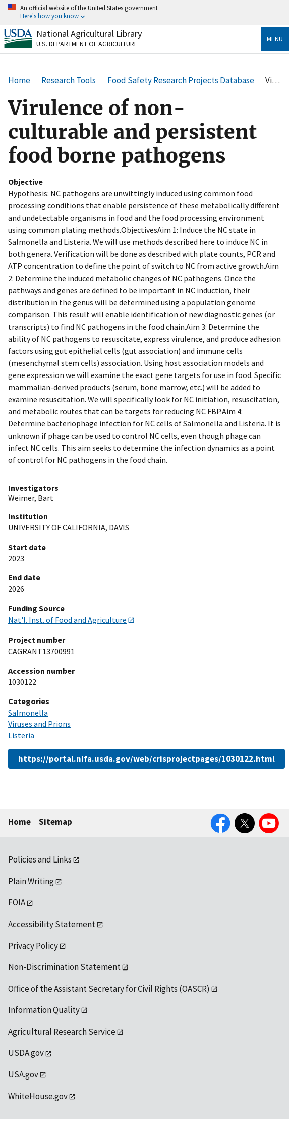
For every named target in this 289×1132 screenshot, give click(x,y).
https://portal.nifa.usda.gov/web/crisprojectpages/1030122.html (146, 758)
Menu (275, 38)
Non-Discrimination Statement (64, 967)
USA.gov (23, 1074)
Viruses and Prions (39, 724)
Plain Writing (31, 881)
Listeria (21, 735)
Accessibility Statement (51, 924)
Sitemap (55, 821)
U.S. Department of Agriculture (87, 43)
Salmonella (28, 713)
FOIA (16, 902)
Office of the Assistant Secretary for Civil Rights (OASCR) (109, 988)
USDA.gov (26, 1052)
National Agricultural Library (89, 33)
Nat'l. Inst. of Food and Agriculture (67, 620)
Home (19, 821)
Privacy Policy (33, 945)
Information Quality (44, 1009)
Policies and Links (40, 859)
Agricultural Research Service (61, 1031)
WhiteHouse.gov (38, 1096)
